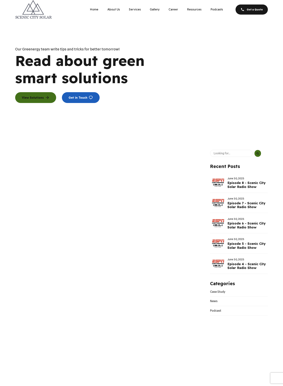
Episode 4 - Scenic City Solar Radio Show (246, 266)
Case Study (217, 291)
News (213, 301)
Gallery (155, 9)
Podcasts (216, 9)
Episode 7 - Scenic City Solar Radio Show (246, 205)
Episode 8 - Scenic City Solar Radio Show (246, 185)
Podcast (215, 310)
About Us (113, 9)
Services (135, 9)
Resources (194, 9)
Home (94, 9)
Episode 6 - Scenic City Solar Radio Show (246, 225)
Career (173, 9)
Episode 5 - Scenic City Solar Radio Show (246, 246)
